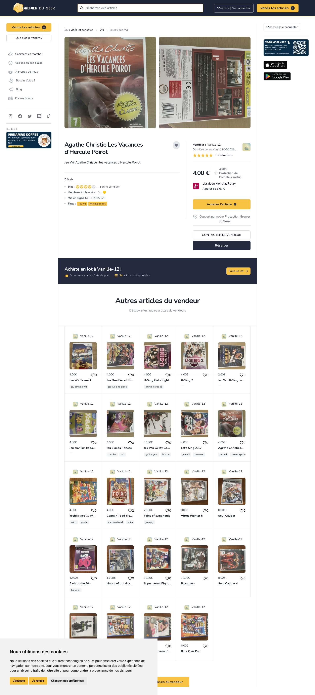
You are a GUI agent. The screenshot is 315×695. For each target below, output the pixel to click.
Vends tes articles (277, 8)
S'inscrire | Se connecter (233, 8)
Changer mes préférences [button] (67, 680)
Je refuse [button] (38, 680)
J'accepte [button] (19, 680)
